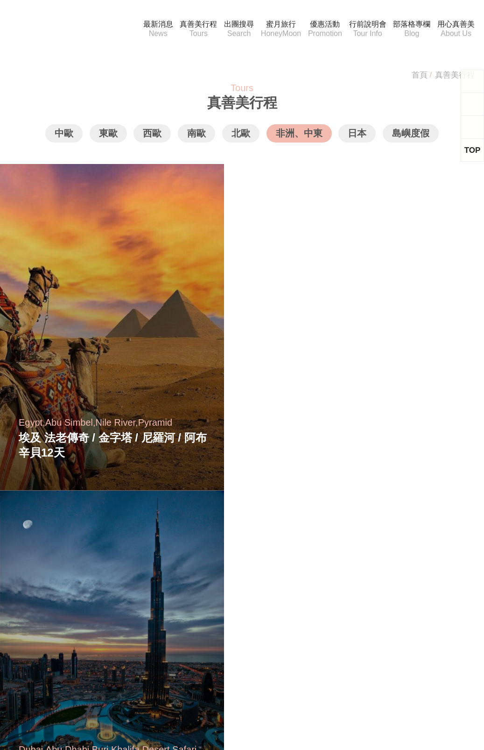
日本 (356, 136)
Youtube (239, 687)
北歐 (240, 136)
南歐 (197, 136)
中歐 (65, 136)
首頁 (419, 75)
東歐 (109, 136)
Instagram (312, 687)
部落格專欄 (412, 29)
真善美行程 (193, 29)
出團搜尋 (233, 29)
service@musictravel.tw (52, 599)
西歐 (153, 136)
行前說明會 (368, 29)
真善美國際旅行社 (61, 29)
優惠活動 (324, 29)
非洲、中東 (298, 136)
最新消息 (153, 29)
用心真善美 (456, 29)
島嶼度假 (409, 136)
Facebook (169, 687)
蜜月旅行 (277, 29)
